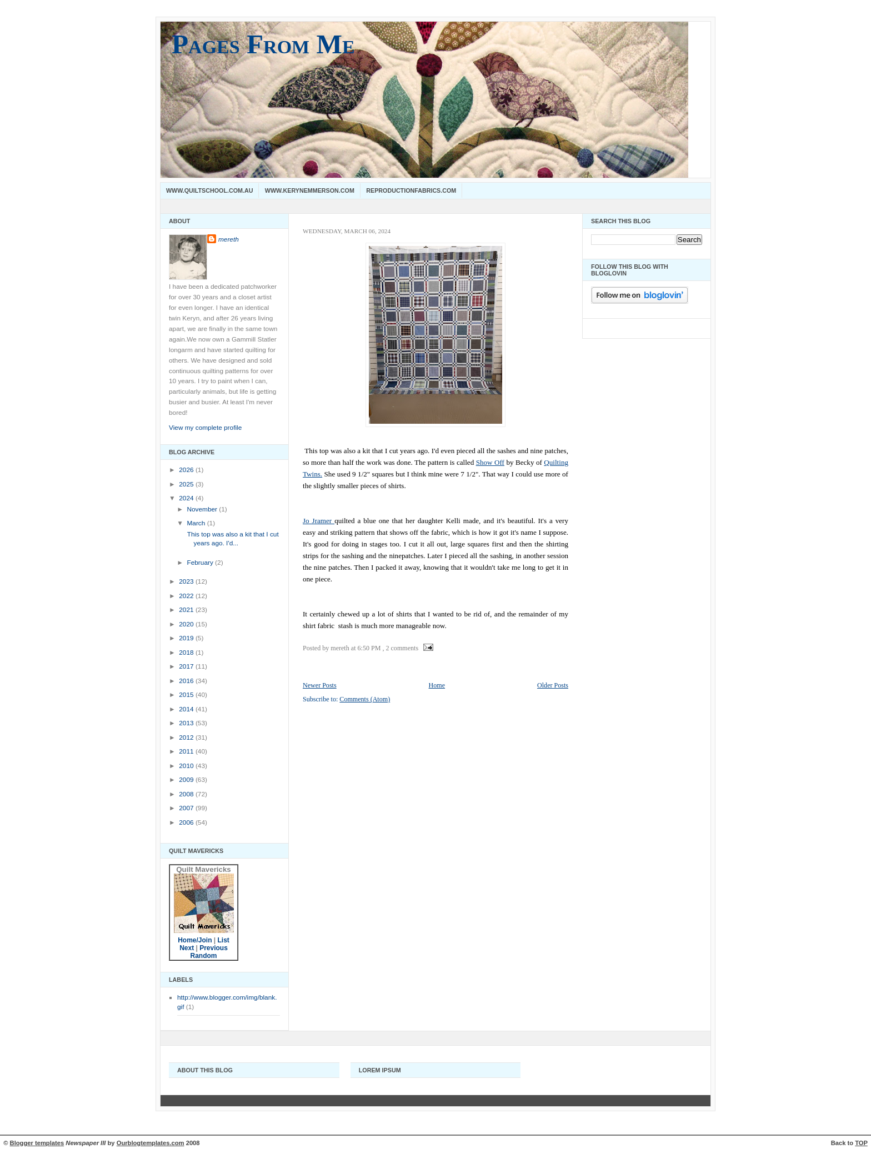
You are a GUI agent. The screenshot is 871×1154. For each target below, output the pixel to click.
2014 (187, 709)
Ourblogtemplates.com (150, 1143)
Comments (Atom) (364, 699)
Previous (213, 948)
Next (186, 948)
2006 (187, 822)
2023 (187, 581)
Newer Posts (320, 685)
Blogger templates (37, 1143)
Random (204, 956)
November (203, 509)
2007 (187, 808)
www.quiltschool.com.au (209, 190)
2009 (187, 780)
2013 (187, 723)
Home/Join (195, 940)
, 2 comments (400, 648)
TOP (861, 1143)
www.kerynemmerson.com (309, 190)
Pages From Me (263, 44)
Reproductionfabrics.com (411, 190)
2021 (187, 610)
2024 (187, 498)
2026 (187, 470)
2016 (187, 681)
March (197, 523)
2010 (187, 766)
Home (437, 685)
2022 (187, 596)
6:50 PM (369, 648)
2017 (187, 666)
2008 (187, 794)
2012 (187, 737)
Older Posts (552, 685)
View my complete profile (205, 428)
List (223, 940)
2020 (187, 624)
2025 (187, 484)
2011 (187, 751)
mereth (228, 239)
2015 (187, 695)
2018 (187, 652)
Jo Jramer (318, 520)
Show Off (490, 462)
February (201, 562)
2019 (187, 638)
